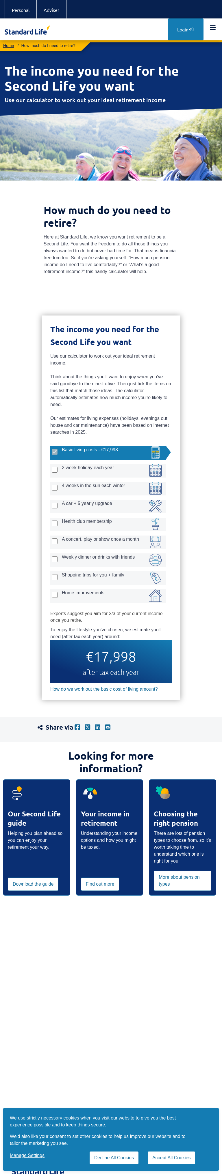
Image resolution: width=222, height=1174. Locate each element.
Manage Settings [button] (27, 1155)
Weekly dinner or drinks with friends (98, 557)
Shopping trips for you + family (93, 574)
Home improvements (83, 592)
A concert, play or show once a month (100, 539)
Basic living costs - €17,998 (90, 449)
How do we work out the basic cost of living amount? (104, 689)
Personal (20, 10)
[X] (90, 727)
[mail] (110, 727)
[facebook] (80, 727)
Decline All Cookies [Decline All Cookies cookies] (114, 1157)
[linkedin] (100, 727)
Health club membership (87, 521)
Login (185, 29)
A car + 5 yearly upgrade (87, 503)
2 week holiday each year (88, 467)
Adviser (51, 10)
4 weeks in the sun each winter (93, 485)
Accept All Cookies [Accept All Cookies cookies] (171, 1157)
